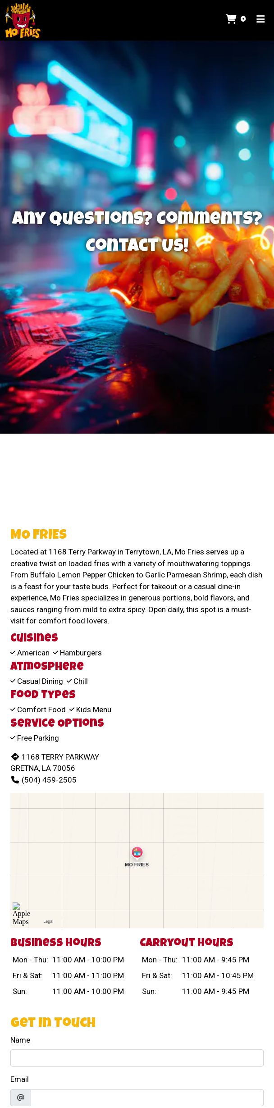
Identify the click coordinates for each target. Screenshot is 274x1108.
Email (19, 1079)
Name (20, 1039)
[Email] (147, 1097)
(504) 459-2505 (43, 779)
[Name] (137, 1058)
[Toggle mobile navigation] (260, 20)
